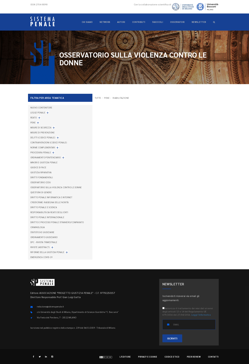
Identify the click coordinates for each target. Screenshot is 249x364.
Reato (33, 117)
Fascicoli (157, 22)
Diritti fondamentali (41, 177)
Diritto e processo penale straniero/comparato (57, 222)
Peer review (194, 356)
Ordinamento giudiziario (44, 237)
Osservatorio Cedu (40, 182)
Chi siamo (87, 22)
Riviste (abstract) (40, 247)
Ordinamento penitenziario (45, 157)
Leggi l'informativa (201, 314)
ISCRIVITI (172, 338)
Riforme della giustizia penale (47, 252)
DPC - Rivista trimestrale (43, 242)
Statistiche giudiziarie (42, 232)
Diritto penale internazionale (47, 217)
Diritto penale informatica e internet (51, 197)
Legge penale (37, 112)
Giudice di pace (38, 167)
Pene (106, 97)
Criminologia (37, 227)
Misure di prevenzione (42, 132)
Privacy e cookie (147, 356)
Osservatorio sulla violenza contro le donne (56, 187)
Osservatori (177, 22)
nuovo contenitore (41, 107)
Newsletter (199, 22)
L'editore (125, 356)
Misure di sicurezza (41, 127)
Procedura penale (40, 152)
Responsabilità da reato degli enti (49, 212)
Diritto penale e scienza (43, 207)
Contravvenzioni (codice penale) (48, 142)
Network (105, 22)
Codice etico (171, 356)
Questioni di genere (41, 192)
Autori (121, 22)
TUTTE (98, 97)
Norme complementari (42, 147)
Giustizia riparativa (41, 172)
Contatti (213, 356)
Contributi (138, 22)
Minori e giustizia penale (44, 162)
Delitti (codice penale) (42, 137)
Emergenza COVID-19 (41, 257)
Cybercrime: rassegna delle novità (49, 202)
